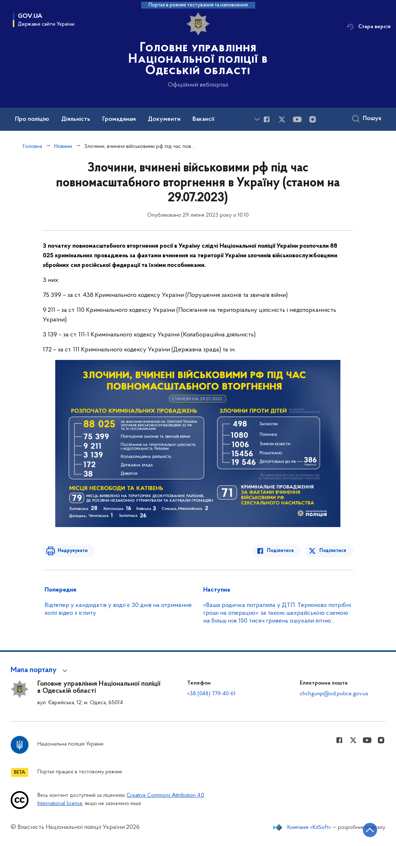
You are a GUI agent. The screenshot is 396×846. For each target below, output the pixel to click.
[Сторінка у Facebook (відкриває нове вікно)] (266, 119)
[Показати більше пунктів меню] (257, 119)
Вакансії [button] (203, 119)
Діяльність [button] (75, 119)
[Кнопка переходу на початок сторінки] (369, 830)
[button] (40, 670)
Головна (32, 146)
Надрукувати (72, 550)
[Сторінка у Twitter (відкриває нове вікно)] (282, 119)
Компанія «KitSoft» (309, 827)
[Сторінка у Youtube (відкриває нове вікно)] (297, 119)
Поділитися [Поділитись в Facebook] (281, 550)
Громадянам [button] (119, 119)
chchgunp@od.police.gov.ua (334, 694)
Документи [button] (164, 119)
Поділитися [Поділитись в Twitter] (332, 550)
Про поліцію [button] (32, 119)
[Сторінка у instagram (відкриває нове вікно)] (312, 119)
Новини (63, 146)
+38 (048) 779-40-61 (211, 694)
